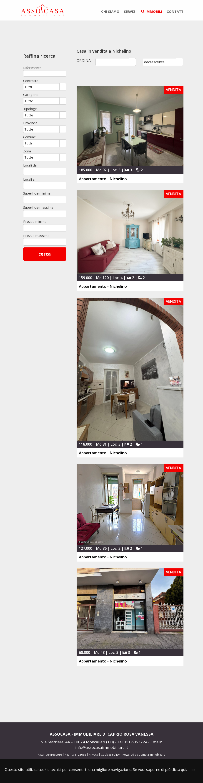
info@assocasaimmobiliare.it (101, 747)
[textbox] (44, 73)
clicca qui (178, 769)
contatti (176, 11)
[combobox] (41, 86)
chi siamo (110, 11)
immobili (151, 11)
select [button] (63, 87)
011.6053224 (135, 741)
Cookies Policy (110, 755)
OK (193, 770)
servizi (130, 11)
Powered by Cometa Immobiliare (144, 755)
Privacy (93, 755)
